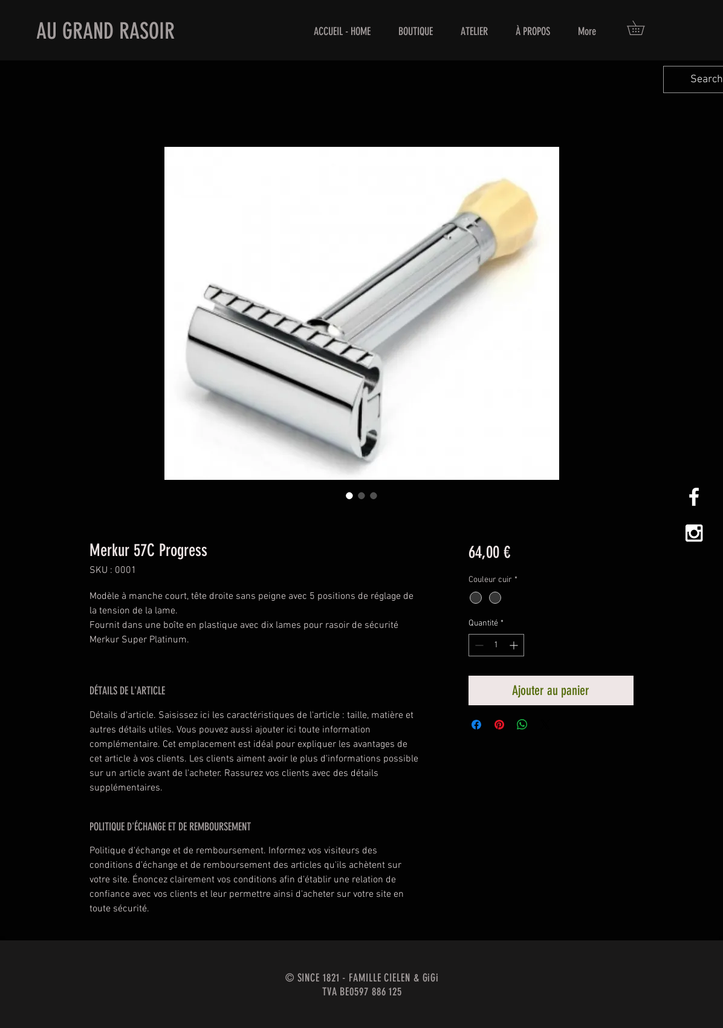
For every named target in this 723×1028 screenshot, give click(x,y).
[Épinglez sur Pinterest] (499, 724)
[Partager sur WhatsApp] (522, 724)
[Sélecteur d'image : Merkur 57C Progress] (349, 496)
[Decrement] (477, 645)
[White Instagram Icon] (694, 533)
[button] (642, 28)
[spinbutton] (496, 645)
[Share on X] (545, 724)
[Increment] (514, 645)
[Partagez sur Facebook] (476, 724)
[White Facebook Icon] (694, 497)
